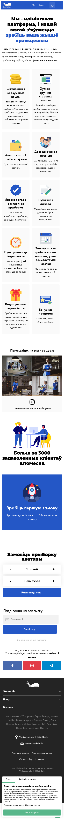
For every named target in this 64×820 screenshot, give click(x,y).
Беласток (40, 738)
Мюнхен (55, 730)
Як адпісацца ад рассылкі (32, 651)
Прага (21, 742)
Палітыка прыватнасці (14, 804)
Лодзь (56, 734)
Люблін (30, 738)
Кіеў (48, 738)
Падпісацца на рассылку (23, 618)
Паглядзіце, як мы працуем (32, 350)
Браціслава (38, 742)
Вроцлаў (38, 734)
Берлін (36, 730)
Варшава (19, 734)
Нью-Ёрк (49, 742)
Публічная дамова (19, 768)
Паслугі (7, 713)
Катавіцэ (21, 738)
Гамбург (45, 730)
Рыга (54, 738)
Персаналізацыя (32, 804)
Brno (28, 742)
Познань (11, 738)
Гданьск (48, 734)
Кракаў (29, 734)
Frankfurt (8, 734)
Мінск (14, 742)
